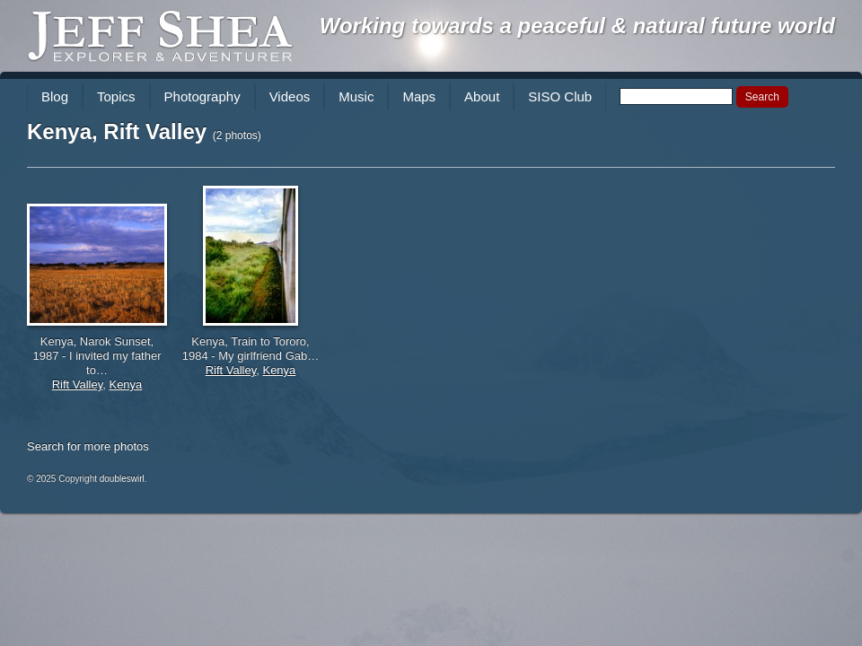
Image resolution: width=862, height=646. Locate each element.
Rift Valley (77, 384)
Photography (202, 96)
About (481, 96)
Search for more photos (88, 446)
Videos (290, 96)
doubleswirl (122, 479)
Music (356, 96)
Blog (54, 96)
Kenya (125, 384)
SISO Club (560, 96)
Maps (418, 96)
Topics (116, 96)
